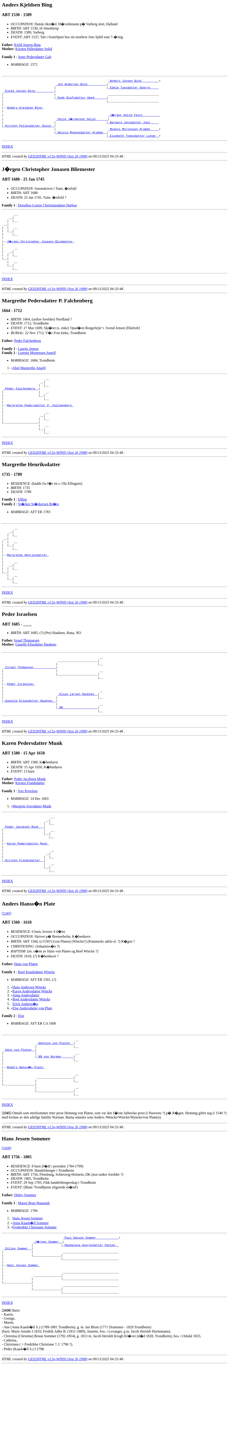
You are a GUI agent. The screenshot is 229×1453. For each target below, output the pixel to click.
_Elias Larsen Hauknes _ (78, 745)
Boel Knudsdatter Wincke (36, 1038)
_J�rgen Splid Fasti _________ (134, 122)
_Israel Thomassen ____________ (30, 713)
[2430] (6, 1225)
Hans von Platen (26, 1030)
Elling (22, 531)
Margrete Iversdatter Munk (32, 861)
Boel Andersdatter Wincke (31, 1066)
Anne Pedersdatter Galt (34, 57)
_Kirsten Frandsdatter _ (24, 924)
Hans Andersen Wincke (29, 1053)
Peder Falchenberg (27, 361)
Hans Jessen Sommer (28, 1295)
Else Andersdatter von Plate (32, 1074)
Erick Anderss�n (25, 1070)
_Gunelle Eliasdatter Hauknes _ (30, 754)
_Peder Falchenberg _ (21, 412)
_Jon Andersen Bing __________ (81, 85)
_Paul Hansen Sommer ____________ (91, 1315)
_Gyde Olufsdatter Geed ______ (81, 101)
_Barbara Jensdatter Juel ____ (133, 130)
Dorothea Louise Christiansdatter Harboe (47, 215)
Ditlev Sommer (25, 1272)
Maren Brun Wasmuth (34, 1280)
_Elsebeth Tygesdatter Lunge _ (133, 146)
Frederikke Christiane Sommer (35, 1304)
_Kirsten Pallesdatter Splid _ (29, 134)
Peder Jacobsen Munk (30, 834)
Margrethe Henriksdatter (28, 593)
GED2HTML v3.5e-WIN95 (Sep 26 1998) (57, 166)
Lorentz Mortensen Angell (37, 373)
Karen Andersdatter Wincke (32, 1057)
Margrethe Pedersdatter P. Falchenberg (40, 432)
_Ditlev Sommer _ (18, 1327)
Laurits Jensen (28, 369)
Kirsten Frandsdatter (30, 838)
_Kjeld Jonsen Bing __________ (29, 93)
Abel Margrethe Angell (29, 389)
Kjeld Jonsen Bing (27, 45)
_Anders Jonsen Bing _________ (133, 81)
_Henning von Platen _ (55, 1111)
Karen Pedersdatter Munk (28, 904)
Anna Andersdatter (26, 1061)
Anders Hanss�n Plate (26, 1139)
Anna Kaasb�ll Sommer (31, 1300)
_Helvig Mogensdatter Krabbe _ (81, 142)
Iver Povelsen (28, 846)
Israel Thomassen (26, 684)
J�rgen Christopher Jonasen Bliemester (41, 257)
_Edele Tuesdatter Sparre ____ (133, 89)
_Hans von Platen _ (19, 1119)
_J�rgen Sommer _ (48, 1319)
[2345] (6, 980)
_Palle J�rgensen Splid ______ (82, 126)
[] (6, 1190)
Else (21, 1082)
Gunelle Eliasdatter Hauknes (35, 688)
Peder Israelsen (21, 733)
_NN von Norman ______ (55, 1127)
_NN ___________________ (78, 762)
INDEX (7, 156)
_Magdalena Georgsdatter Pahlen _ (91, 1323)
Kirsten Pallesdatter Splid (33, 49)
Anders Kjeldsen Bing (25, 114)
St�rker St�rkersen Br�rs (38, 536)
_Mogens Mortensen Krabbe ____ (133, 138)
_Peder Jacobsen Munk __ (24, 884)
